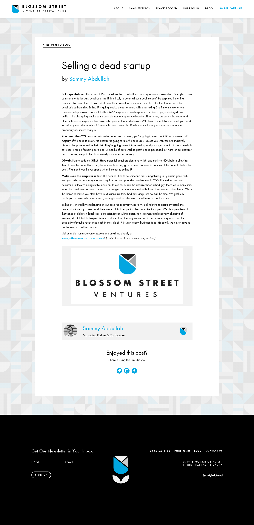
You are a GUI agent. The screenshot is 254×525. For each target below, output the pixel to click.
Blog (198, 450)
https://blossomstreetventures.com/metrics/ (130, 238)
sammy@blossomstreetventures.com (83, 238)
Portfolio (182, 450)
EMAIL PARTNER (231, 8)
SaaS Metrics (160, 450)
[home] (39, 9)
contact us (214, 450)
